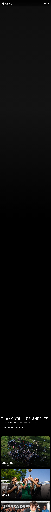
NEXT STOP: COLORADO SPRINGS (13, 427)
